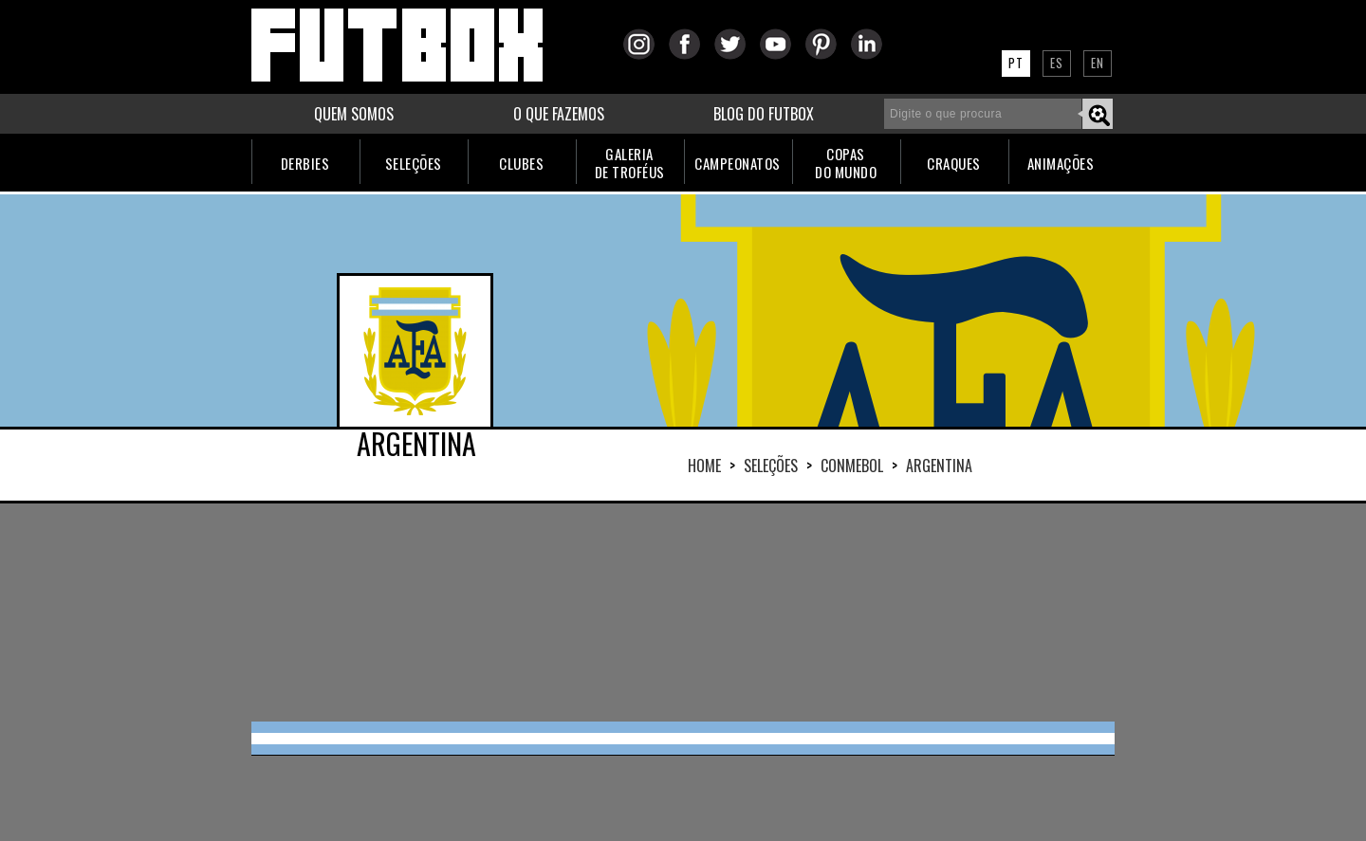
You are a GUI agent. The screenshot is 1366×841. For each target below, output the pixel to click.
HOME (704, 465)
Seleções (771, 465)
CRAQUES (954, 163)
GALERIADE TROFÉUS (630, 162)
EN (1097, 62)
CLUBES (521, 163)
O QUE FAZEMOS (558, 113)
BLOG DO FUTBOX (763, 113)
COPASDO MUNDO (846, 162)
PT (1016, 62)
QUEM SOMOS (354, 113)
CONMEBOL (852, 465)
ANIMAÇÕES (1061, 163)
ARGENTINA (939, 465)
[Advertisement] (683, 612)
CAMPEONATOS (737, 163)
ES (1056, 62)
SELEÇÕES (413, 163)
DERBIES (305, 163)
